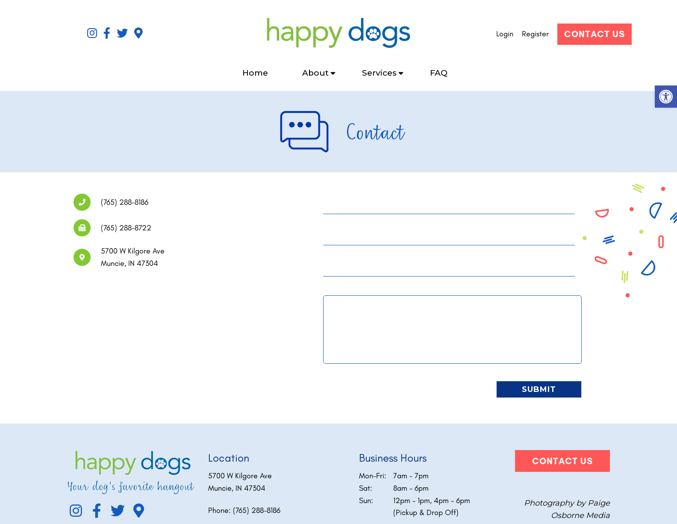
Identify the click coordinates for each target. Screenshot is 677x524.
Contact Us (594, 34)
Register (535, 33)
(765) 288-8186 (256, 510)
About (315, 73)
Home (255, 73)
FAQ (438, 73)
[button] (666, 96)
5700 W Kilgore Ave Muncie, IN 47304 (240, 482)
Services (379, 73)
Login (504, 33)
